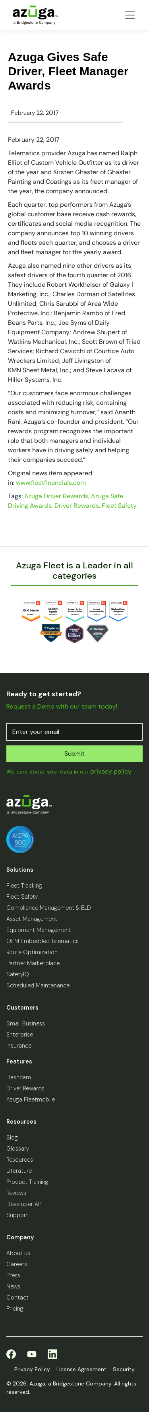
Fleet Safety (119, 505)
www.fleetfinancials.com (51, 482)
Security (124, 1369)
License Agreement (81, 1369)
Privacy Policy (32, 1369)
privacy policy (111, 771)
